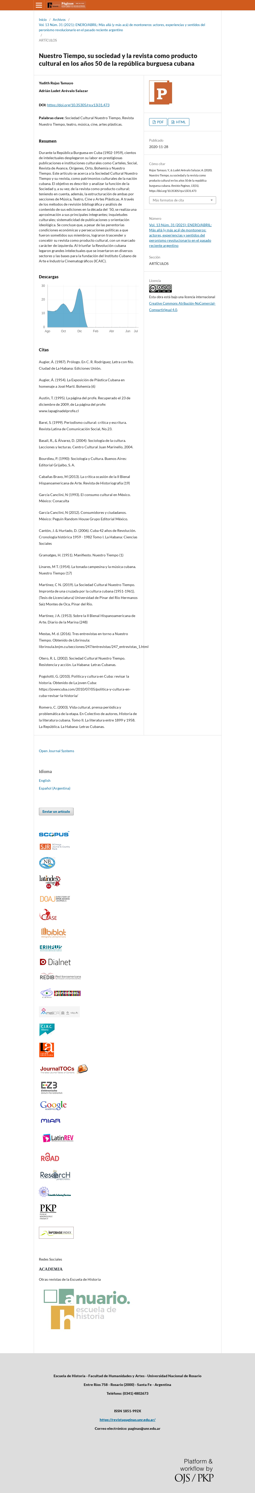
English (44, 780)
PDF (160, 122)
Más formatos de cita (168, 200)
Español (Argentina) (54, 788)
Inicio (43, 20)
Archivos (59, 20)
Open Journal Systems (56, 751)
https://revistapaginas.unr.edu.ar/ (128, 1419)
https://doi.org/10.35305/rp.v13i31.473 (78, 105)
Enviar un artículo (56, 811)
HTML (180, 122)
